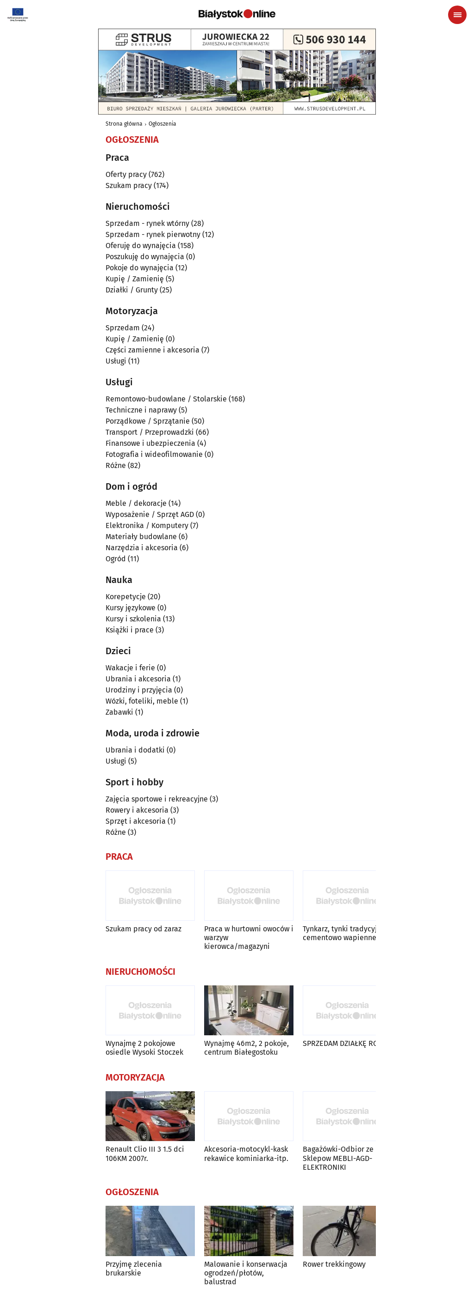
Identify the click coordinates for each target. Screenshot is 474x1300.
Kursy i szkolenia (133, 618)
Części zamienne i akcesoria (153, 350)
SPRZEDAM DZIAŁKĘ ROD (343, 1043)
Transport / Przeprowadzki (150, 432)
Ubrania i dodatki (135, 750)
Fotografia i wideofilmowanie (154, 454)
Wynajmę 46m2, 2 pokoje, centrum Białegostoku (246, 1048)
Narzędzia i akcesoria (142, 547)
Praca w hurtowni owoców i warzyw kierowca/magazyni (248, 937)
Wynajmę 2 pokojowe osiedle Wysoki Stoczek (144, 1048)
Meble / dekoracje (136, 503)
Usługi (116, 361)
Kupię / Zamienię (135, 278)
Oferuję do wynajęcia (141, 245)
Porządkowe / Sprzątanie (148, 421)
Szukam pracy (129, 185)
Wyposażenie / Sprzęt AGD (150, 514)
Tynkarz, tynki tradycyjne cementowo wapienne (344, 933)
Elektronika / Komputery (147, 525)
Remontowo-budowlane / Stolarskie (166, 399)
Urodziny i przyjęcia (139, 690)
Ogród (116, 558)
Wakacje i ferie (130, 667)
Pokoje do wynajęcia (140, 267)
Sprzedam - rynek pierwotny (153, 234)
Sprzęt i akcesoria (136, 821)
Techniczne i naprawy (141, 410)
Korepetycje (126, 596)
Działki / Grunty (132, 290)
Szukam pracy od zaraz (143, 928)
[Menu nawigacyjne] (457, 15)
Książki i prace (130, 630)
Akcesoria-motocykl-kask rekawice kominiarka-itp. (246, 1153)
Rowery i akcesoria (137, 810)
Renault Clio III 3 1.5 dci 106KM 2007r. (145, 1153)
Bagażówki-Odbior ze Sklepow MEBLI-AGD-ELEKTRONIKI (338, 1158)
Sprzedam (123, 327)
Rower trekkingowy (334, 1264)
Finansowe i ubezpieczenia (150, 443)
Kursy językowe (131, 607)
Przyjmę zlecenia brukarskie (134, 1268)
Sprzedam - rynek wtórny (147, 223)
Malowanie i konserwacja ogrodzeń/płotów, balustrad (245, 1273)
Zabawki (119, 712)
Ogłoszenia (162, 124)
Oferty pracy (126, 174)
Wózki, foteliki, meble (142, 701)
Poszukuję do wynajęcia (145, 256)
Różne (116, 465)
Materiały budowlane (141, 536)
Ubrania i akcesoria (138, 678)
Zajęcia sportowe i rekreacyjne (157, 799)
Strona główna (124, 124)
